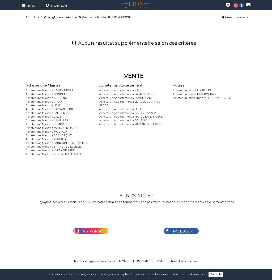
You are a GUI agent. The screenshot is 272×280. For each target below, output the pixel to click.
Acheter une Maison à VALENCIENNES (50, 150)
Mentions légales (85, 261)
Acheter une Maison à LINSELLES (47, 120)
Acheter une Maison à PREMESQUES (49, 135)
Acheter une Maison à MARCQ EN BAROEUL (54, 128)
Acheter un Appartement (121, 85)
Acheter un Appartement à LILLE (120, 109)
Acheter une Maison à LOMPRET (46, 124)
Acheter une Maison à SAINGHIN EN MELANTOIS (57, 143)
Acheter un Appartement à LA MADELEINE (126, 94)
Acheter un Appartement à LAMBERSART (125, 98)
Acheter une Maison (43, 85)
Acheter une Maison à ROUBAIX (46, 139)
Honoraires (107, 261)
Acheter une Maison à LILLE (43, 116)
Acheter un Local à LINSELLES (192, 90)
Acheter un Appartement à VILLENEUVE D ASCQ (130, 124)
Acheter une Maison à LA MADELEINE (50, 109)
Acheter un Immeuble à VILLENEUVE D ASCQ (202, 98)
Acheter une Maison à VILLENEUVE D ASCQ (53, 154)
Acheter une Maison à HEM (43, 105)
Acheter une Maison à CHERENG (46, 98)
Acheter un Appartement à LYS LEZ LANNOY (128, 113)
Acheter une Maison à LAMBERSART (49, 113)
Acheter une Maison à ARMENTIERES (49, 90)
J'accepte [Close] (216, 274)
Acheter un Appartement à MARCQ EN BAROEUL (131, 116)
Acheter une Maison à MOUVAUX (46, 131)
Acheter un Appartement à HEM (120, 90)
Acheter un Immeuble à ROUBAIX (194, 94)
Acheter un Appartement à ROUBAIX (123, 120)
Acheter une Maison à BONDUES (46, 94)
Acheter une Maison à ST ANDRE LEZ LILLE (53, 146)
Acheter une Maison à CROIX (44, 101)
